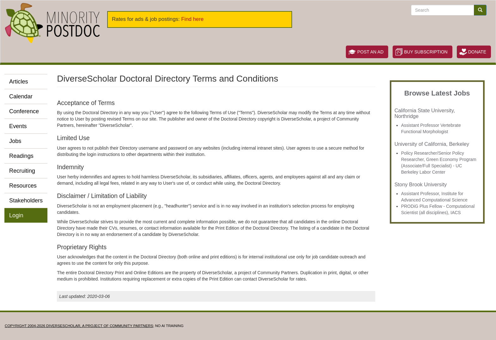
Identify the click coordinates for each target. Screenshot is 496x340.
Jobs (15, 141)
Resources (23, 185)
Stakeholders (26, 200)
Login (16, 215)
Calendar (21, 96)
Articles (18, 81)
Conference (24, 111)
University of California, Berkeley (432, 144)
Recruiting (22, 171)
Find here (192, 19)
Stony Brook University (421, 184)
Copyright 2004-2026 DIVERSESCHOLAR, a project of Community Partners (79, 326)
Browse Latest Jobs (437, 93)
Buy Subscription (425, 51)
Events (18, 126)
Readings (21, 156)
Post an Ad (370, 51)
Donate (477, 51)
